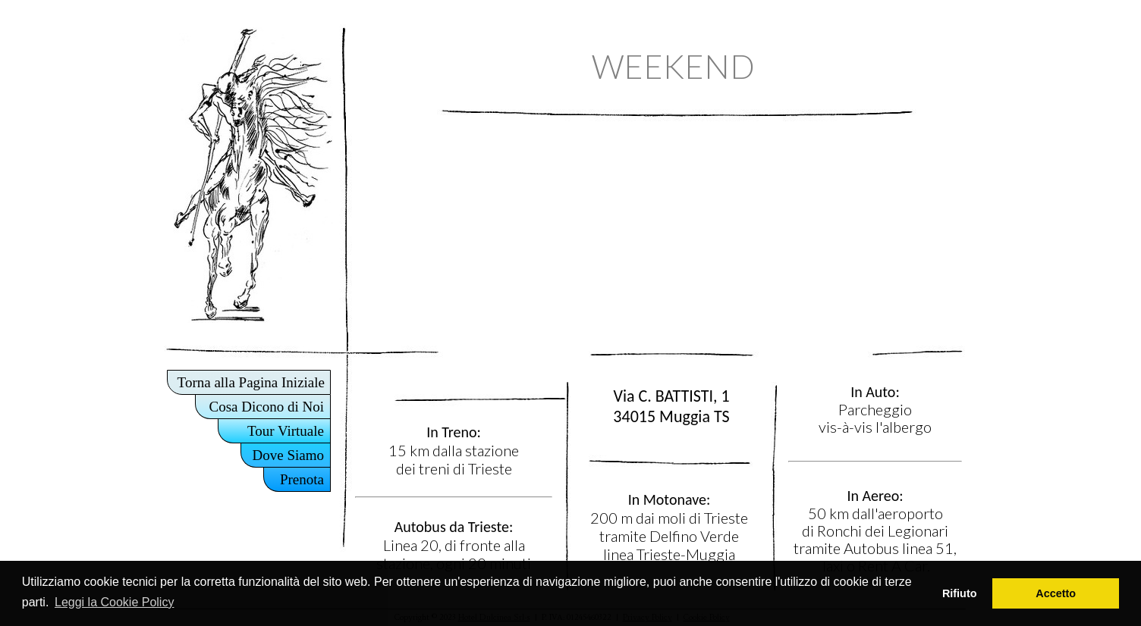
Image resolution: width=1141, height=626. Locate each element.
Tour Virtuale (285, 431)
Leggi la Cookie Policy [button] (114, 602)
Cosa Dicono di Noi (266, 407)
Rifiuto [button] (959, 593)
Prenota (302, 479)
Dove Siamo (288, 455)
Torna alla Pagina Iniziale (251, 382)
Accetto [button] (1056, 593)
